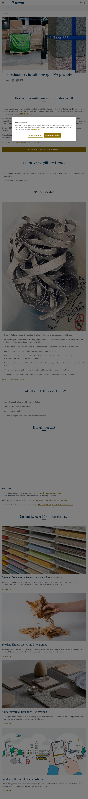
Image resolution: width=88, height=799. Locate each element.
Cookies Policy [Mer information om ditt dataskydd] (35, 129)
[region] (44, 129)
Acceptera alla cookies (52, 135)
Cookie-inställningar (35, 135)
